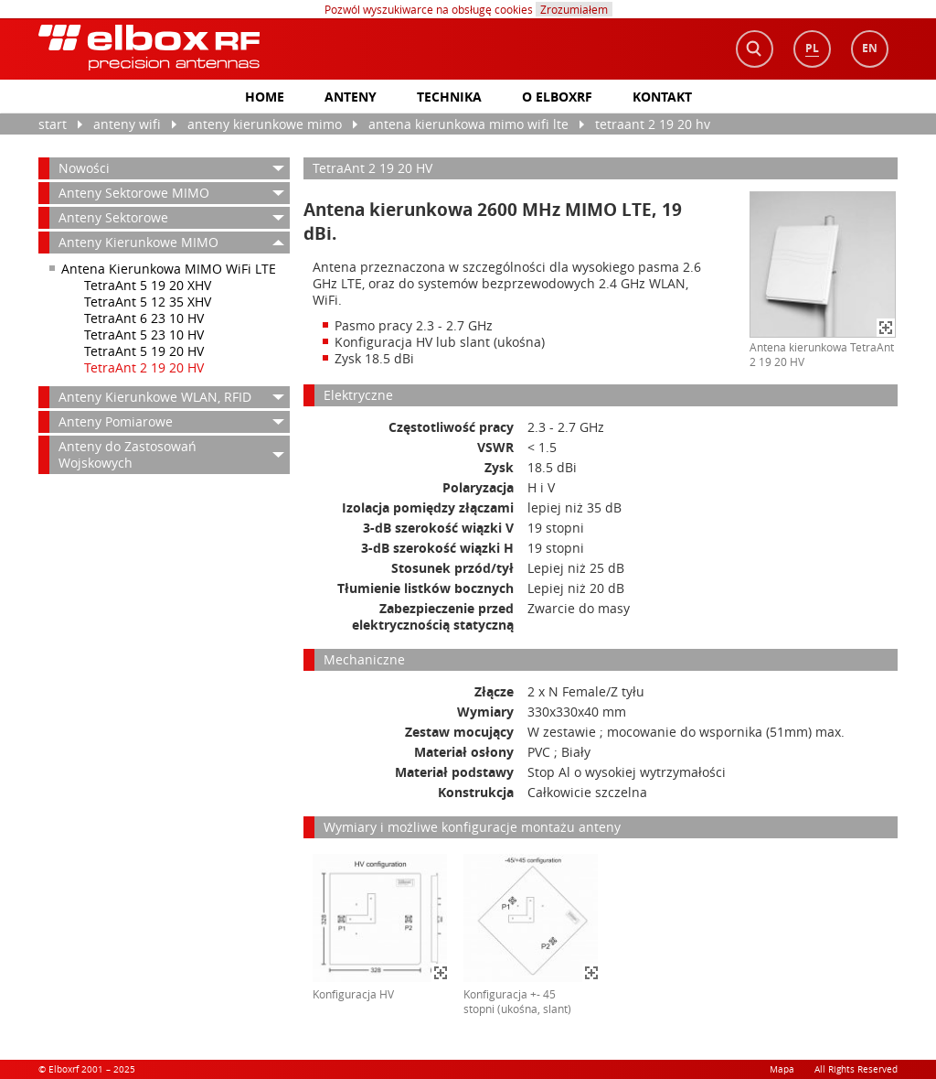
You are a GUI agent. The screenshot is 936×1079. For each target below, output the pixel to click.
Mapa (782, 1069)
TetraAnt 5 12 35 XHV (147, 301)
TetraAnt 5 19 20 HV (144, 351)
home (264, 96)
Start (52, 124)
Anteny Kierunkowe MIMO (264, 124)
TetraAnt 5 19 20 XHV (147, 285)
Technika (449, 96)
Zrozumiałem (574, 9)
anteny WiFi (127, 124)
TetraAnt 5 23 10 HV (144, 334)
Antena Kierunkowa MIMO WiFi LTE (468, 124)
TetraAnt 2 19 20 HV (652, 124)
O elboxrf (557, 96)
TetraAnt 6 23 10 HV (144, 318)
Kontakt (662, 96)
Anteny (350, 96)
